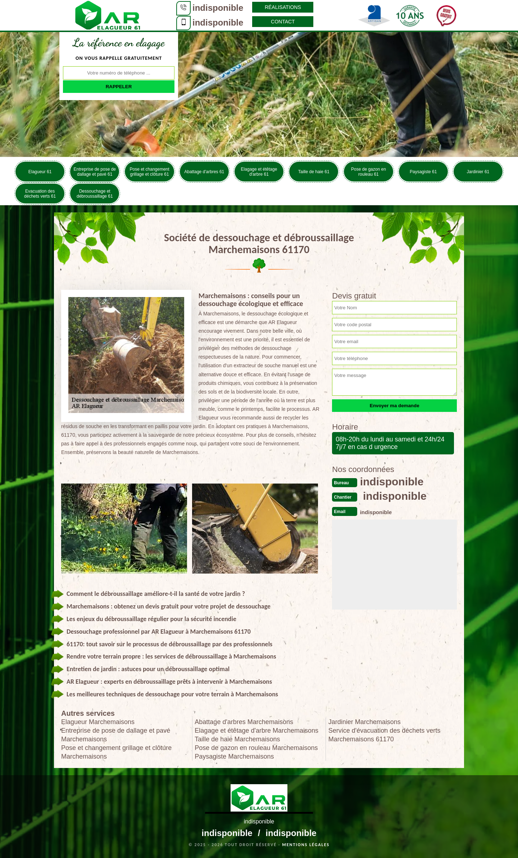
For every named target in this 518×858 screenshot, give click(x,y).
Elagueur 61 (40, 171)
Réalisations (283, 7)
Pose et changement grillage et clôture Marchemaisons (116, 752)
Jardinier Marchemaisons (364, 722)
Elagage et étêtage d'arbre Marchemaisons (256, 730)
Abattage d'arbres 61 (204, 171)
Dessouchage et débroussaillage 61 (95, 194)
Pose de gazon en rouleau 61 (368, 172)
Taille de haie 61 (314, 171)
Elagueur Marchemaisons (98, 722)
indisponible (217, 8)
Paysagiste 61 (423, 171)
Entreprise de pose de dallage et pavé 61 (95, 172)
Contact (283, 21)
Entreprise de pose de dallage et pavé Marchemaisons (115, 735)
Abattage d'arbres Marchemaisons (244, 722)
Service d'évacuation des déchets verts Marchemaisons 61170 (384, 735)
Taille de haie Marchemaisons (237, 739)
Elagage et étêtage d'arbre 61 (259, 172)
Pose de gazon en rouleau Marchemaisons (256, 747)
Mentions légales (306, 844)
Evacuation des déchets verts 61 (40, 194)
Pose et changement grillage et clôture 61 (149, 172)
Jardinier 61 (478, 171)
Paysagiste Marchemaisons (234, 756)
